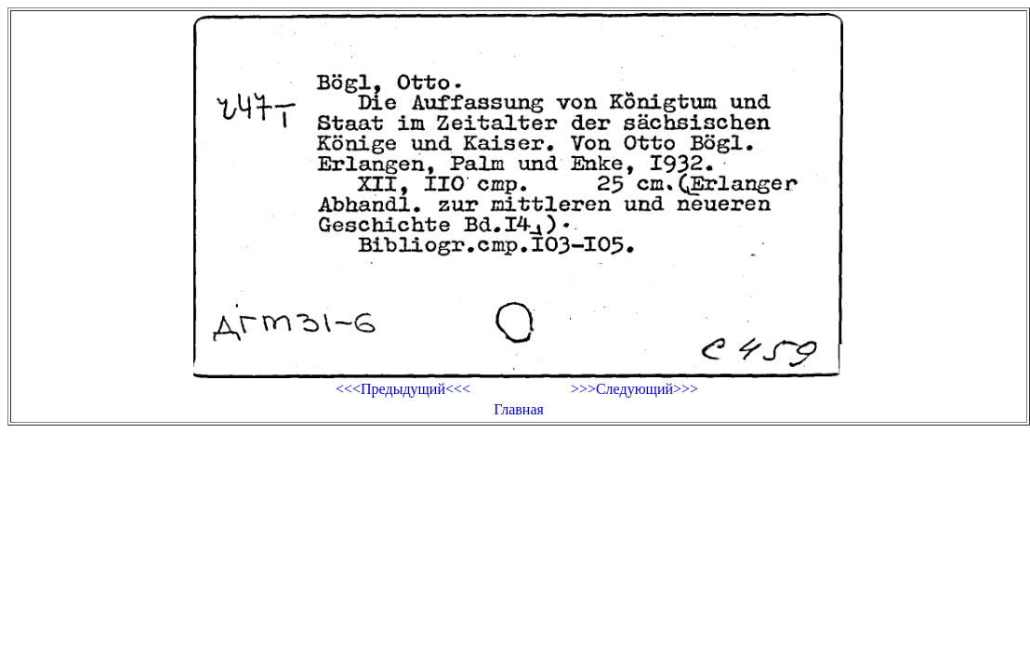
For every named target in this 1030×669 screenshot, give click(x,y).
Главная (519, 409)
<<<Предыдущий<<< (403, 389)
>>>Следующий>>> (634, 389)
